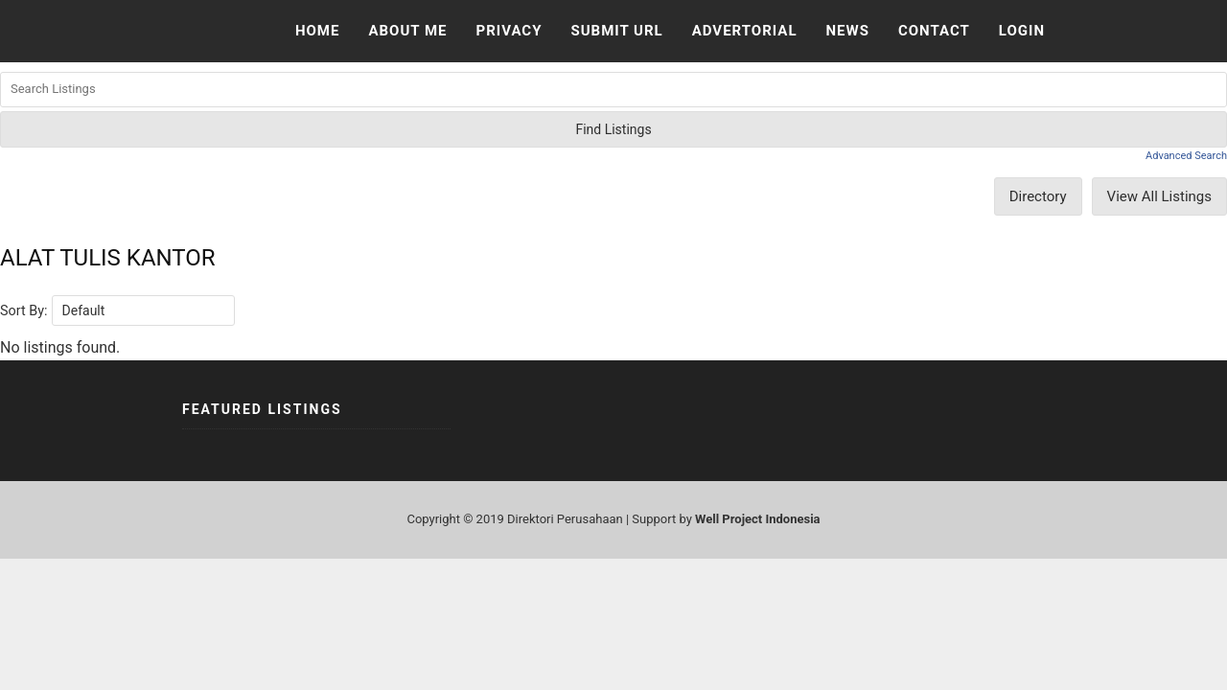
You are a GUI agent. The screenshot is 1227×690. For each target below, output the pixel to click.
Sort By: (24, 311)
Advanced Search (1186, 156)
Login (1022, 30)
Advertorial (745, 30)
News (847, 30)
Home (317, 30)
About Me (407, 30)
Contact (934, 30)
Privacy (508, 30)
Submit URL (616, 30)
